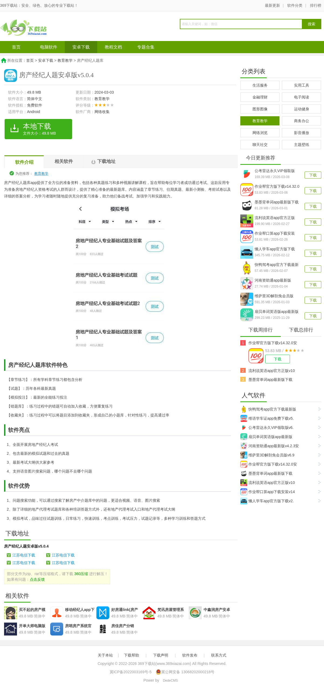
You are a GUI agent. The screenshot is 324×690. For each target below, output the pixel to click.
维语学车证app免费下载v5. (267, 418)
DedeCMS (170, 680)
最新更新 (272, 5)
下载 (313, 175)
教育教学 (65, 60)
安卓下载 (81, 47)
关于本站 (105, 655)
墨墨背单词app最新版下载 (270, 379)
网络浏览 (260, 133)
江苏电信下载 (23, 555)
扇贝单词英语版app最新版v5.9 (277, 312)
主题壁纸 (301, 144)
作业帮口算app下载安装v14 (267, 491)
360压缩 (81, 574)
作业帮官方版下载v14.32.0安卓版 (277, 187)
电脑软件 (48, 47)
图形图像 (260, 109)
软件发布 (189, 655)
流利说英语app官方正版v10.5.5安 (275, 218)
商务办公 (301, 121)
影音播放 (301, 133)
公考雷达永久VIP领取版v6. (266, 427)
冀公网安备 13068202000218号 (185, 672)
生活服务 (260, 85)
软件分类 (294, 5)
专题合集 (145, 47)
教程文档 (113, 47)
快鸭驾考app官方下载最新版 (268, 409)
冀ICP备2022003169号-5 (131, 672)
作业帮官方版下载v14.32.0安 (272, 343)
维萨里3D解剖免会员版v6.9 (267, 455)
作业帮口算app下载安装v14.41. (275, 234)
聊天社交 (260, 144)
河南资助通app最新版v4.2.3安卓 (273, 280)
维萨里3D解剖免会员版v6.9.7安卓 (274, 296)
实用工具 (301, 85)
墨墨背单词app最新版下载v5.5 (277, 202)
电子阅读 (301, 97)
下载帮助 (131, 655)
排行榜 (315, 5)
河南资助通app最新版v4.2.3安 (269, 445)
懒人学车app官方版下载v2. (267, 500)
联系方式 (218, 655)
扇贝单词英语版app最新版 (266, 436)
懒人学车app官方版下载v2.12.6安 (275, 249)
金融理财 (260, 97)
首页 (16, 47)
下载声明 (160, 655)
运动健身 (301, 109)
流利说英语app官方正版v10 (271, 370)
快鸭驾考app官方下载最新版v (277, 265)
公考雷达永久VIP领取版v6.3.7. (275, 171)
